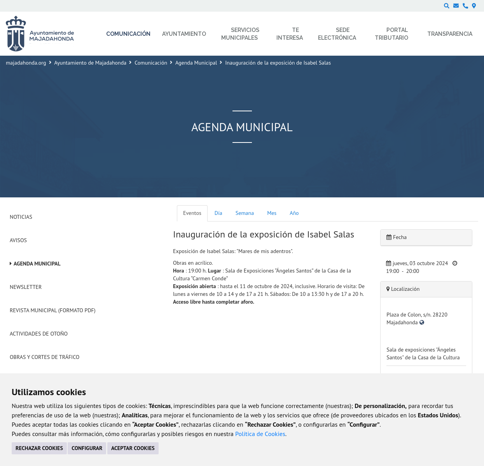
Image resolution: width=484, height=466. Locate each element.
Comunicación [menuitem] (128, 34)
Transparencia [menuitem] (449, 34)
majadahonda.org (26, 62)
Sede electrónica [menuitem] (337, 34)
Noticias (21, 216)
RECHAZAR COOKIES (39, 448)
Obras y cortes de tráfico (44, 356)
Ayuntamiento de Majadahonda (90, 62)
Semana (245, 212)
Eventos (192, 212)
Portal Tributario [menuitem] (391, 34)
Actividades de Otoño (39, 333)
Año (294, 212)
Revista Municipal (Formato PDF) (53, 310)
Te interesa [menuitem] (289, 34)
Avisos (18, 240)
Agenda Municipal (196, 62)
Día (218, 212)
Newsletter (26, 286)
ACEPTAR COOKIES (133, 448)
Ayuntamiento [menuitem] (184, 34)
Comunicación (151, 62)
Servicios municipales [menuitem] (240, 34)
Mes (271, 212)
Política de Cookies (260, 434)
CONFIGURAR (87, 448)
